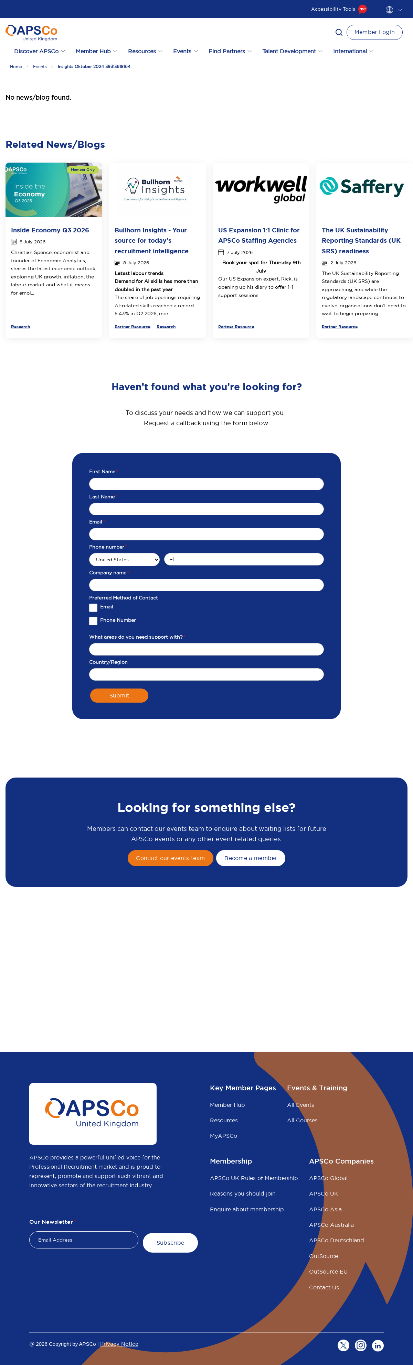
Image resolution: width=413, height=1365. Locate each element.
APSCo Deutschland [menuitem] (336, 1240)
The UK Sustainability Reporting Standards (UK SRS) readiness (361, 240)
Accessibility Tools (339, 9)
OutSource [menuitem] (323, 1256)
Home (16, 66)
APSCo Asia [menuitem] (325, 1209)
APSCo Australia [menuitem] (331, 1224)
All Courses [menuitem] (302, 1120)
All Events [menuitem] (300, 1104)
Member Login (374, 32)
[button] (339, 32)
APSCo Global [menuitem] (328, 1178)
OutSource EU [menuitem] (328, 1271)
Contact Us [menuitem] (324, 1287)
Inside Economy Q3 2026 (50, 230)
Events (40, 66)
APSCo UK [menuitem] (323, 1193)
